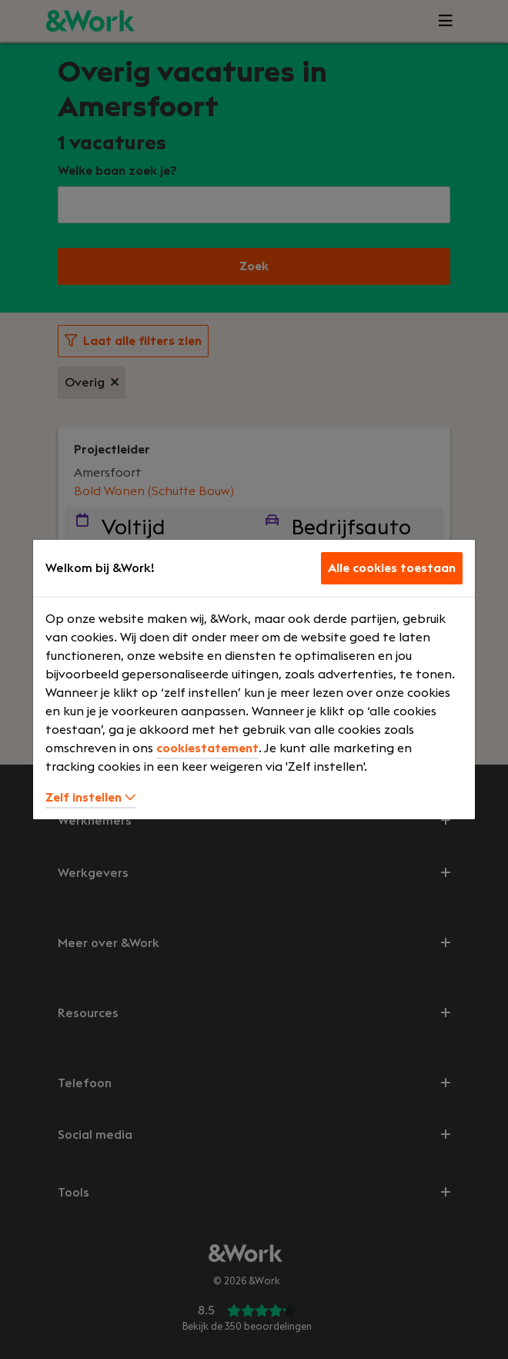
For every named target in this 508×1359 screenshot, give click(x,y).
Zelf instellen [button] (90, 798)
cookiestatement (207, 748)
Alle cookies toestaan (392, 568)
